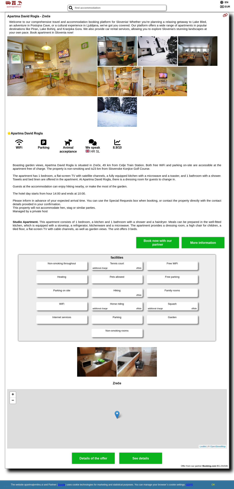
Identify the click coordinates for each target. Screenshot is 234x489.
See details (140, 458)
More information (203, 242)
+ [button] (13, 395)
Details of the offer (93, 458)
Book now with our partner (158, 242)
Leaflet (203, 446)
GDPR (189, 484)
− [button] (13, 401)
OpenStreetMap (218, 446)
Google (62, 484)
